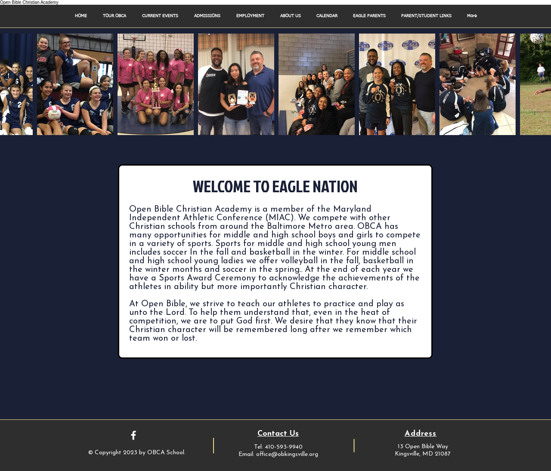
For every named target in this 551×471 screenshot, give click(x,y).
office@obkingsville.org (287, 454)
